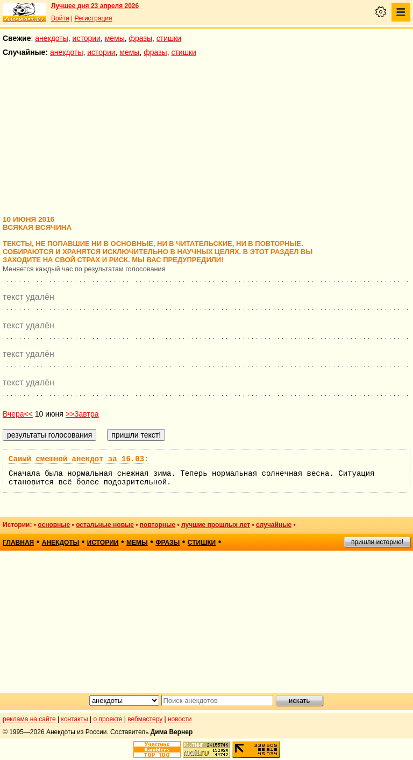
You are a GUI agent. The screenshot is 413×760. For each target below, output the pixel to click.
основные (54, 525)
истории (87, 38)
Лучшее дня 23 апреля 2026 (95, 6)
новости (179, 719)
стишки (168, 38)
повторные (157, 525)
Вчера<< (18, 414)
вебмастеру (144, 719)
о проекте (108, 719)
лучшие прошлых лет (215, 525)
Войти (60, 18)
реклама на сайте (29, 719)
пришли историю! (377, 542)
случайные (273, 525)
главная (18, 542)
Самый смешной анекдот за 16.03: (78, 459)
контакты (74, 719)
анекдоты (51, 38)
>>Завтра (82, 414)
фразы (140, 38)
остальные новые (105, 525)
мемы (115, 38)
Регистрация (93, 18)
